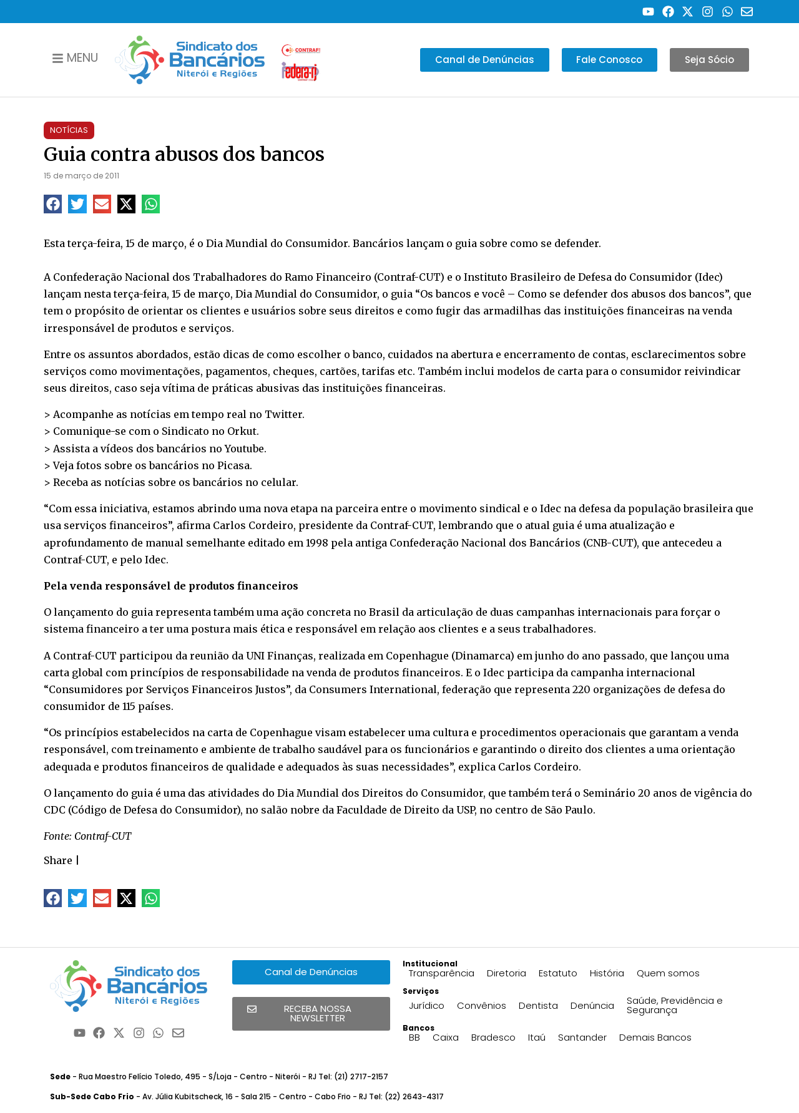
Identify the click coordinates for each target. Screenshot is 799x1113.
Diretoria (506, 972)
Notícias (69, 130)
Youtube (244, 448)
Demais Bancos (655, 1037)
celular (278, 482)
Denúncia (592, 1005)
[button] (53, 204)
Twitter (283, 414)
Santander (582, 1037)
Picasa (233, 465)
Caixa (446, 1037)
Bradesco (493, 1037)
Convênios (481, 1005)
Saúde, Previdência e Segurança (675, 1005)
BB (414, 1037)
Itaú (537, 1037)
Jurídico (426, 1005)
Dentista (538, 1005)
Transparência (441, 972)
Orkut (242, 431)
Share (58, 860)
